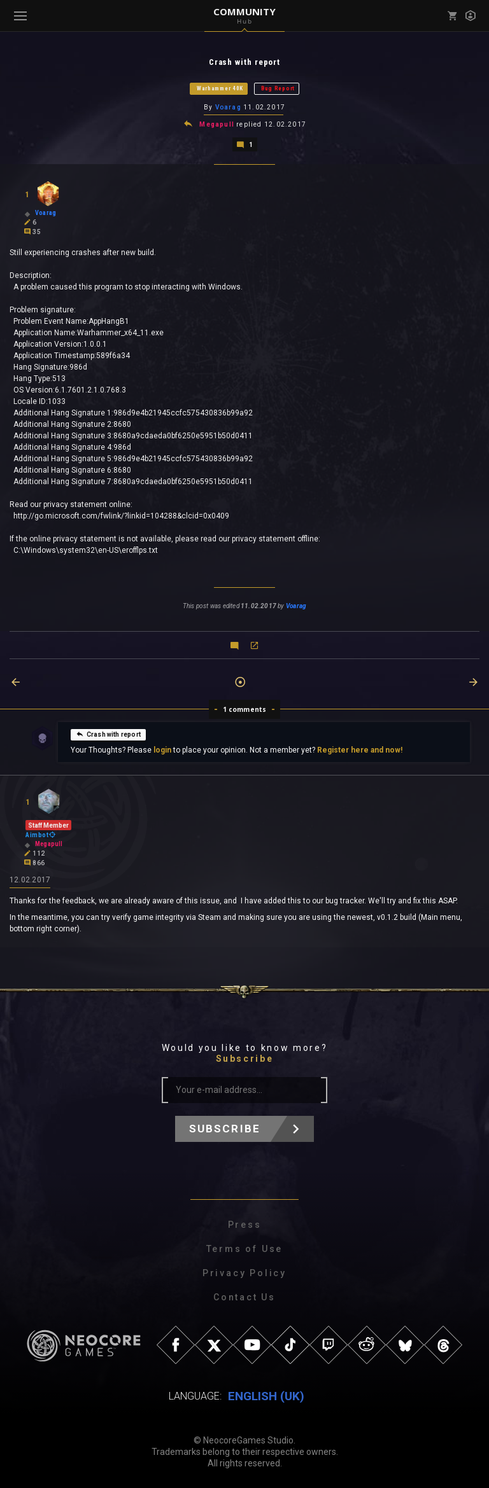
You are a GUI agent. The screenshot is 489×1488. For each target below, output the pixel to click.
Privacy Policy (244, 1273)
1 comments (245, 709)
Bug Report (278, 88)
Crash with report (108, 734)
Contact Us (244, 1297)
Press (245, 1225)
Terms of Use (244, 1249)
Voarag (228, 107)
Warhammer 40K (220, 88)
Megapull (216, 124)
